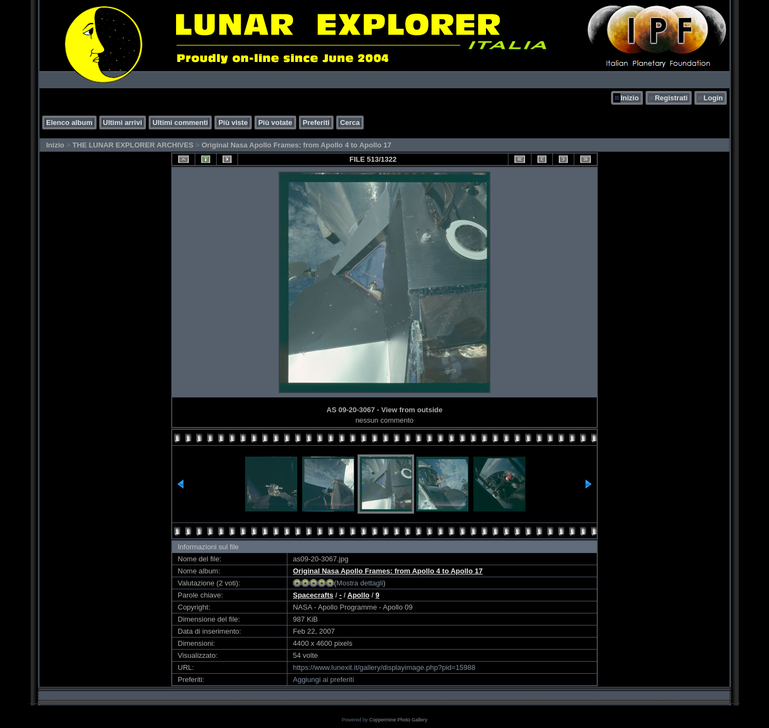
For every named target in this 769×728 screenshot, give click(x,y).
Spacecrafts (313, 595)
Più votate (275, 122)
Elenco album (69, 122)
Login (713, 98)
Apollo (358, 595)
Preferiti (316, 122)
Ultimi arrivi (123, 122)
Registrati (671, 98)
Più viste (232, 122)
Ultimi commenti (180, 122)
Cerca (350, 122)
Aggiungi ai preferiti (323, 679)
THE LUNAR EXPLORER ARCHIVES (133, 145)
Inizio (629, 98)
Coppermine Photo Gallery (398, 720)
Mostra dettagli (359, 583)
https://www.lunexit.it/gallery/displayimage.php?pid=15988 (384, 667)
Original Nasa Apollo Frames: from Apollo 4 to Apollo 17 (296, 145)
